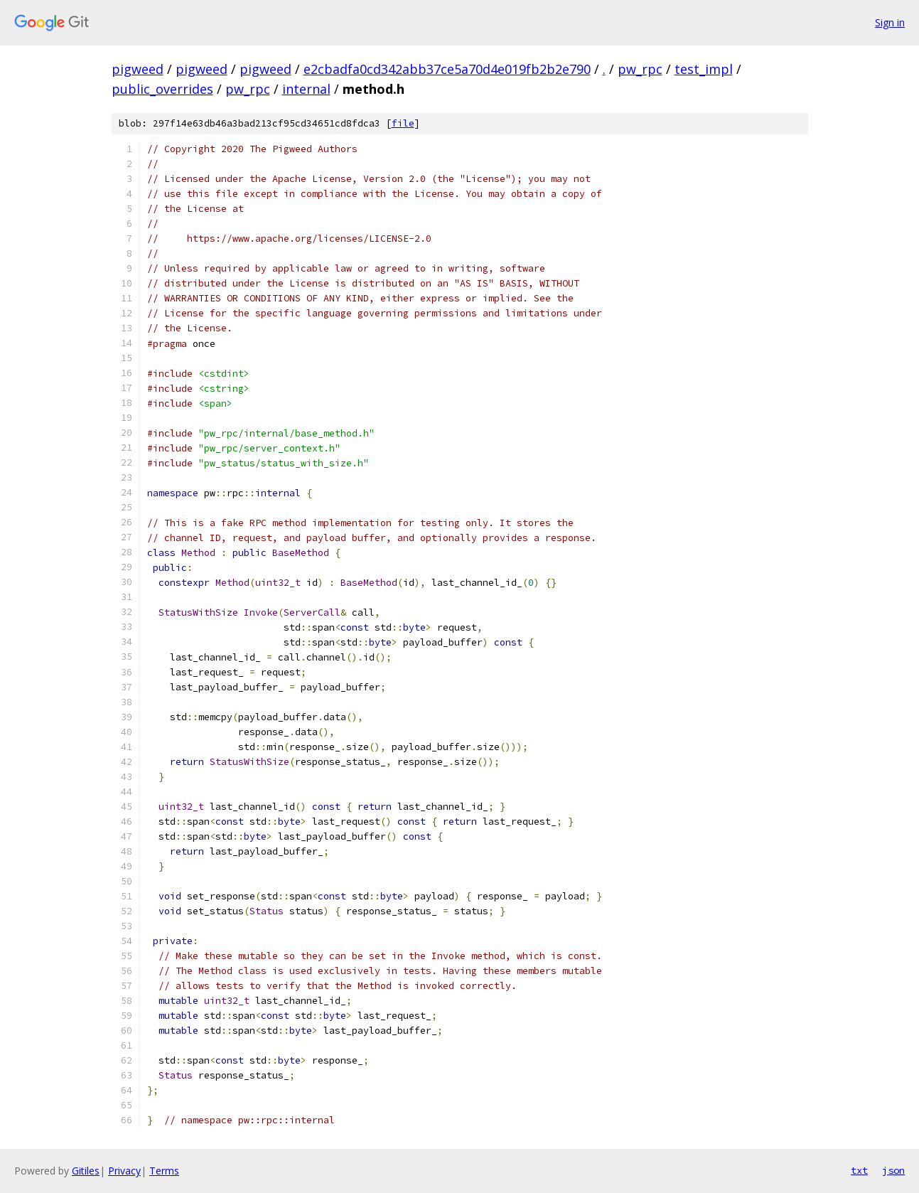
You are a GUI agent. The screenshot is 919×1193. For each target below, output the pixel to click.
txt (859, 1170)
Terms (164, 1170)
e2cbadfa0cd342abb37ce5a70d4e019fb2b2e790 (447, 68)
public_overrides (162, 88)
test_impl (704, 68)
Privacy (124, 1170)
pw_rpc (640, 68)
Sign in (890, 22)
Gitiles (86, 1170)
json (893, 1170)
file (403, 123)
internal (306, 88)
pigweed (137, 68)
